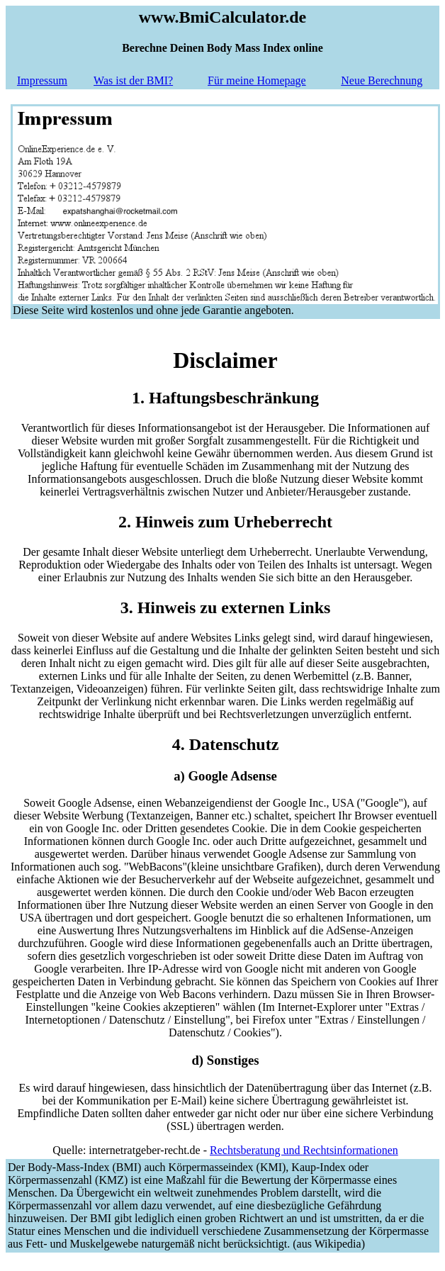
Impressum (42, 80)
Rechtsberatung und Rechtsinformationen (304, 1150)
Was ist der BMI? (133, 80)
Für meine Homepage (257, 80)
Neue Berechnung (381, 80)
